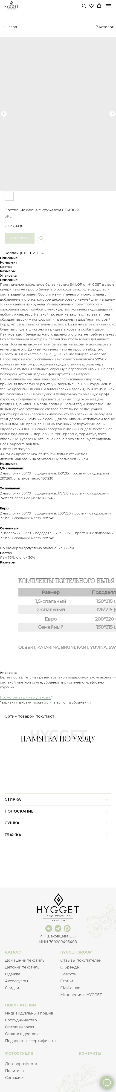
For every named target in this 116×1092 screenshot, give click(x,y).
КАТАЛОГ (14, 952)
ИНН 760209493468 (58, 942)
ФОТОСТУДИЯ (19, 1053)
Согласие (14, 1077)
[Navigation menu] (108, 5)
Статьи (66, 981)
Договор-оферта (21, 1064)
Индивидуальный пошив (29, 1013)
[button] (84, 5)
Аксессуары (16, 981)
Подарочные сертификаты (30, 1041)
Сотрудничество (21, 1020)
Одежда (12, 974)
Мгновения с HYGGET (81, 995)
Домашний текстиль (24, 960)
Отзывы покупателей (81, 960)
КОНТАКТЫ (90, 1053)
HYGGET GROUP (76, 952)
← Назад (9, 27)
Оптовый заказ (19, 1027)
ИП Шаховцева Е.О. (58, 936)
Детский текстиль (22, 967)
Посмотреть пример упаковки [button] (25, 697)
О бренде (69, 967)
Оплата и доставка (23, 1034)
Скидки (12, 988)
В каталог (105, 27)
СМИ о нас (70, 988)
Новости (68, 974)
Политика (14, 1071)
